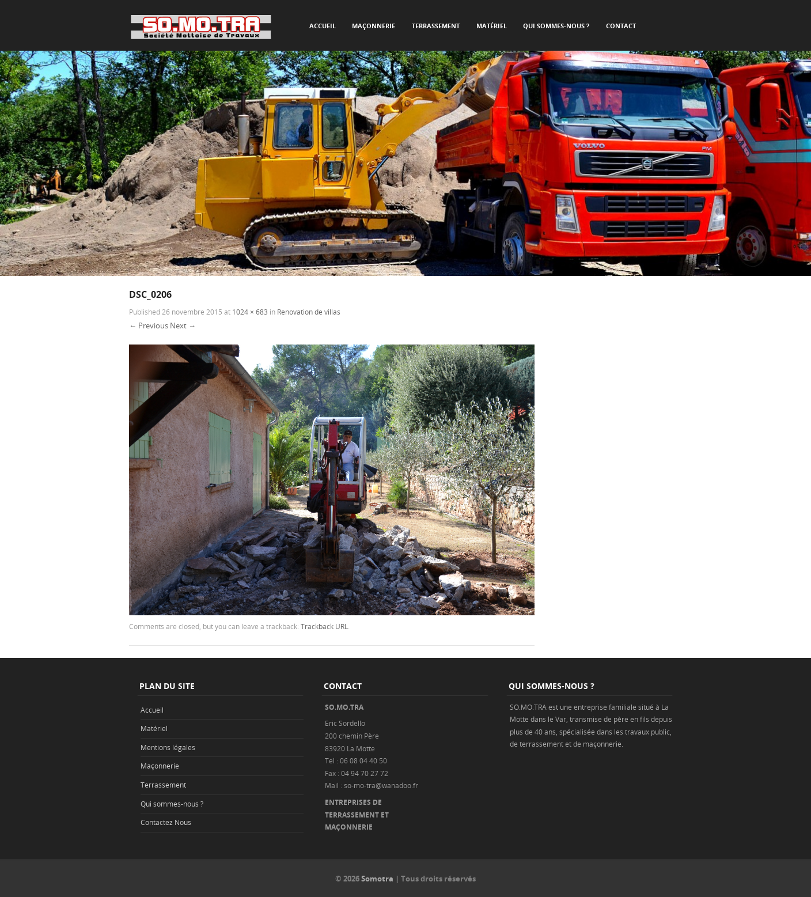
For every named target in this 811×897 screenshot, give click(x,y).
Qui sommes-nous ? (556, 25)
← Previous (148, 325)
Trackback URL (324, 626)
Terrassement (436, 25)
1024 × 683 (250, 311)
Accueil (322, 25)
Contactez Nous (166, 822)
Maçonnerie (373, 25)
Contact (621, 25)
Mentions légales (168, 747)
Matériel (491, 25)
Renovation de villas (308, 311)
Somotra (377, 878)
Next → (183, 325)
